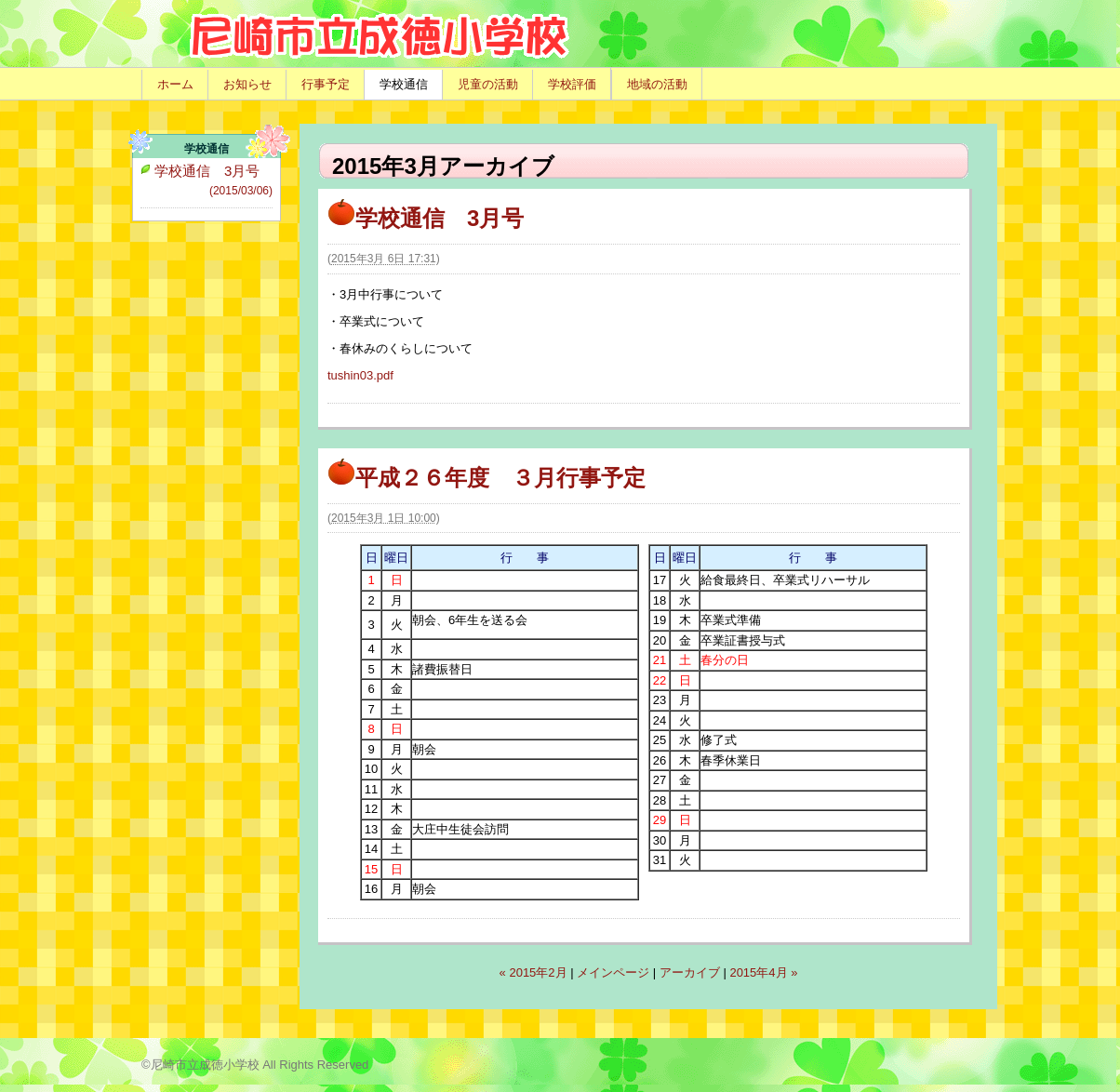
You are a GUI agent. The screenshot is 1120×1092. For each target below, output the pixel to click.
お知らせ (247, 84)
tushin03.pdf (360, 375)
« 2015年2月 (533, 972)
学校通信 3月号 (425, 218)
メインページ (613, 972)
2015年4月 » (763, 972)
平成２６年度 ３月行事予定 (486, 477)
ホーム (175, 84)
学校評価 (572, 84)
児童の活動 (488, 84)
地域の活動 (657, 84)
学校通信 (404, 84)
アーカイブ (690, 972)
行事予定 (325, 84)
